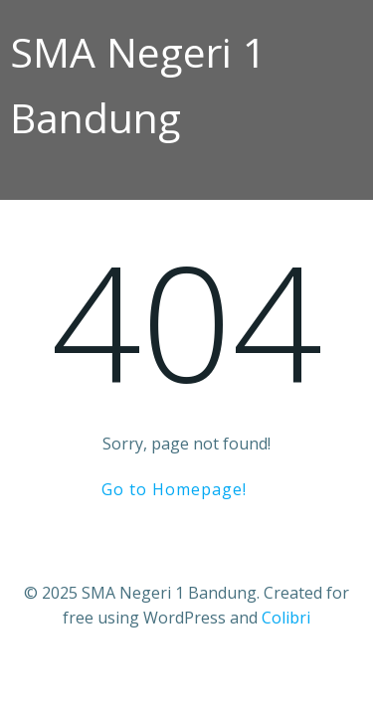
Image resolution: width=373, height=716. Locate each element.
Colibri (286, 617)
